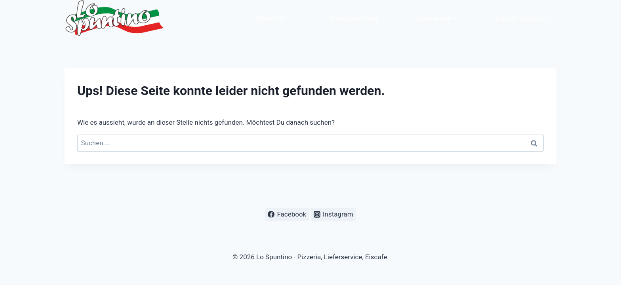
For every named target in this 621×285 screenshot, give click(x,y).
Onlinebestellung (354, 18)
